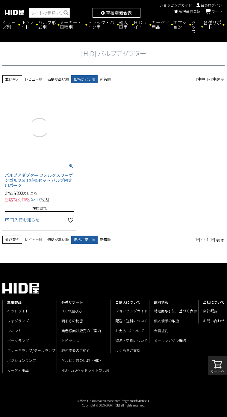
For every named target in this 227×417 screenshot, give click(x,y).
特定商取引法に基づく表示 (175, 310)
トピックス (70, 340)
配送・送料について (131, 320)
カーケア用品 (161, 24)
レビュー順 (34, 79)
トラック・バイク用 (100, 24)
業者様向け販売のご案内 (81, 330)
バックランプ (18, 340)
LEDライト (26, 24)
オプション (180, 24)
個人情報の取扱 (166, 320)
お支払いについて (129, 330)
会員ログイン (209, 4)
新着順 (105, 79)
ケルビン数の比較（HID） (82, 360)
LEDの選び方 (71, 310)
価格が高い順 (58, 79)
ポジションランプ (21, 360)
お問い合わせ (214, 320)
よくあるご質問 (127, 350)
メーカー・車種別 (71, 24)
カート (213, 11)
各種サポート (212, 24)
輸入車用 (123, 24)
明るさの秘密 (72, 320)
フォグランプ (18, 320)
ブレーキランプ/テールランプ (31, 350)
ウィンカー (16, 330)
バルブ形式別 (47, 24)
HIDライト (140, 24)
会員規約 (161, 330)
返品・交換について (131, 340)
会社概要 (210, 310)
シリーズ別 (9, 24)
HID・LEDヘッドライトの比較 (85, 370)
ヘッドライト (18, 310)
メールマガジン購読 (170, 340)
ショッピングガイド (176, 4)
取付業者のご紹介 (75, 350)
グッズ (193, 27)
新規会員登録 (187, 10)
